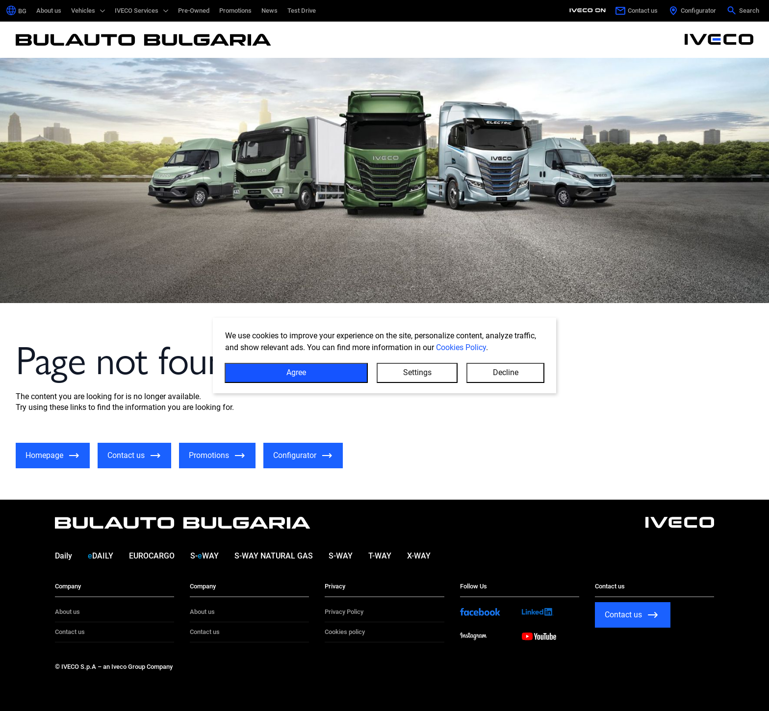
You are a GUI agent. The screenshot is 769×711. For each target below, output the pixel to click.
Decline (505, 382)
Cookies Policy (461, 357)
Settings (417, 382)
